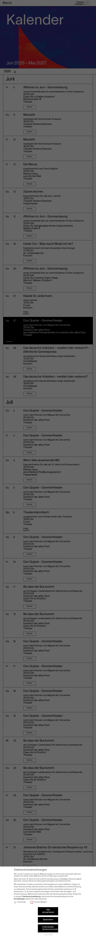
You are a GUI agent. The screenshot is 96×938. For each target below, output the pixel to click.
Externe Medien (39, 899)
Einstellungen (19, 896)
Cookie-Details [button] (48, 932)
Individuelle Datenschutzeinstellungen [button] (50, 925)
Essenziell (20, 899)
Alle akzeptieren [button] (48, 908)
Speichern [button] (48, 917)
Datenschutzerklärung (31, 894)
